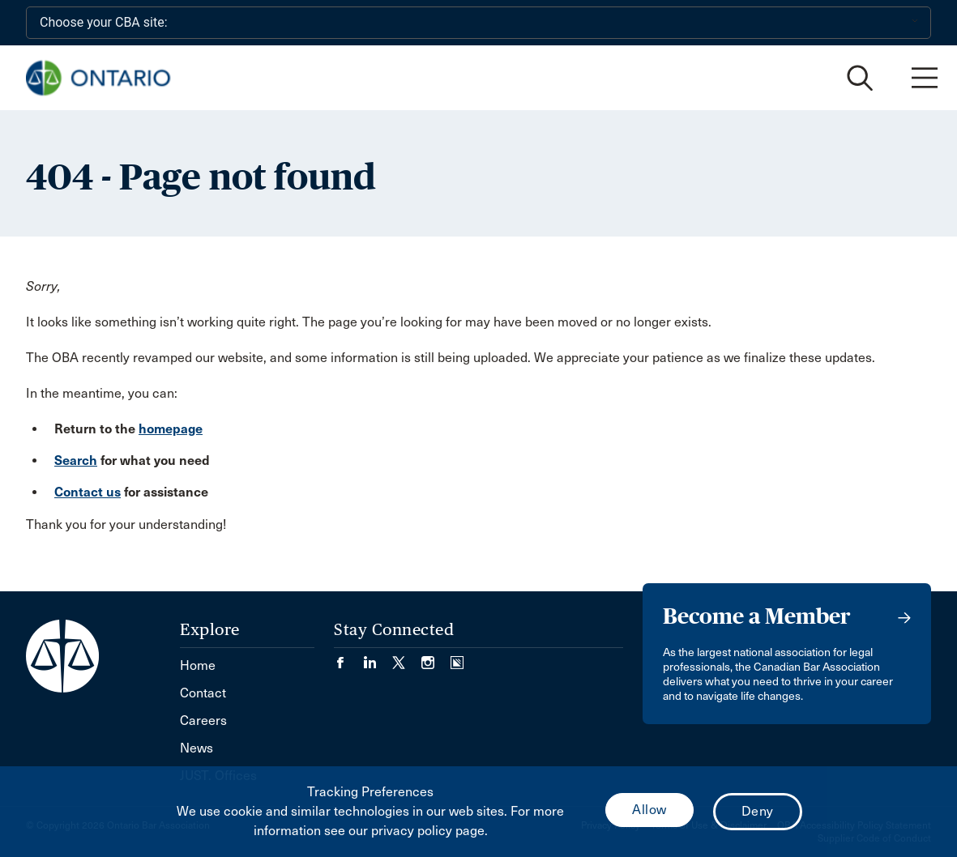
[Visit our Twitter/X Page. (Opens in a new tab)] (406, 657)
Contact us (87, 492)
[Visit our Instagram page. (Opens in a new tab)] (436, 657)
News (196, 748)
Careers (203, 720)
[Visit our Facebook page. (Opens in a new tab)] (348, 657)
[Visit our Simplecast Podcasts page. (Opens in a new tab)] (457, 657)
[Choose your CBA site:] (478, 22)
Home (198, 665)
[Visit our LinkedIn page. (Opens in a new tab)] (377, 657)
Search (75, 460)
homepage (171, 429)
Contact (203, 693)
